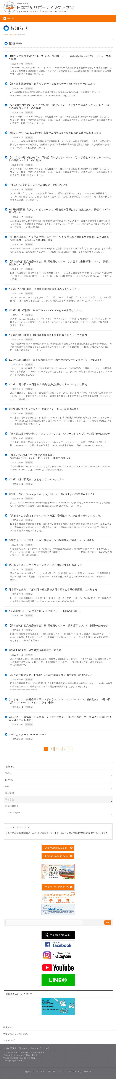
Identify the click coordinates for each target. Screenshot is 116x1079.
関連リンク (8, 1027)
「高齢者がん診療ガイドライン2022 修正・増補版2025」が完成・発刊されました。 (56, 515)
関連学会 (29, 64)
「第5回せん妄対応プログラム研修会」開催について (38, 185)
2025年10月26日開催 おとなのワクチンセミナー (36, 479)
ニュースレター (13, 812)
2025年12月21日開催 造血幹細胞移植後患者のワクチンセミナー (45, 289)
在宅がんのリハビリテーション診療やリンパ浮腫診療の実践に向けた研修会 (51, 540)
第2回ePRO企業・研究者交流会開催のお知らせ (35, 650)
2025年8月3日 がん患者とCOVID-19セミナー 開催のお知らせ (45, 611)
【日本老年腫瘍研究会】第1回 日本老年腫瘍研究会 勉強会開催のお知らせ (50, 675)
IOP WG (9, 780)
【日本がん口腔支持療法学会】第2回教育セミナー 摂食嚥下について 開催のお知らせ (58, 625)
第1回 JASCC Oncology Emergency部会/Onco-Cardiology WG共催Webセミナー (53, 494)
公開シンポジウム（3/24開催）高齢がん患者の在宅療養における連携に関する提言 (55, 132)
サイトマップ (9, 1040)
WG (7, 786)
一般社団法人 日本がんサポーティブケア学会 (54, 1071)
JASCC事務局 (12, 806)
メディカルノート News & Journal (28, 734)
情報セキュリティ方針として (15, 1034)
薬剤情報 (9, 793)
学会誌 (8, 773)
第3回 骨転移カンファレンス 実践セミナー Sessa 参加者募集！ (44, 409)
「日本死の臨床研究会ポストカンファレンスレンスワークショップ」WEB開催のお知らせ (59, 433)
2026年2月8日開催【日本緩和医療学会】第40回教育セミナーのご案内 (48, 335)
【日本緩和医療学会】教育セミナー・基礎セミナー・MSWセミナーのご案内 (52, 83)
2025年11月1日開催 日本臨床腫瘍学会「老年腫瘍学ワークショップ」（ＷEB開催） (56, 359)
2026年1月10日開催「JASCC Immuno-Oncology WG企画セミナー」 (46, 310)
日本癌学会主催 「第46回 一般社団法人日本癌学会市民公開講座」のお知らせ (53, 589)
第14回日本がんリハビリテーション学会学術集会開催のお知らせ (45, 565)
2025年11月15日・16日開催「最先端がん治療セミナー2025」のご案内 (48, 384)
